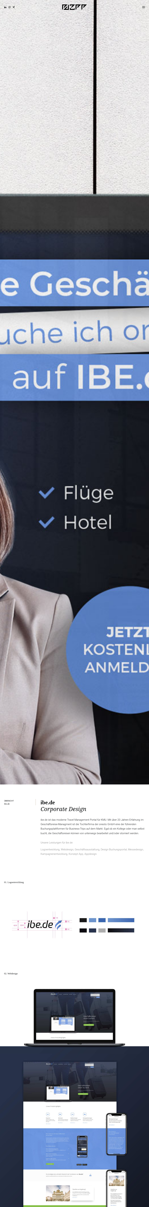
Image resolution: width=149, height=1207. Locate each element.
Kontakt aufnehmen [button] (74, 1044)
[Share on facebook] (118, 1081)
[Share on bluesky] (139, 1081)
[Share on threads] (125, 1081)
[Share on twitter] (121, 1081)
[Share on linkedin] (132, 1081)
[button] (6, 7)
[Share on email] (119, 1084)
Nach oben (134, 1195)
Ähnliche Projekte (74, 1101)
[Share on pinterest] (128, 1081)
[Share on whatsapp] (135, 1081)
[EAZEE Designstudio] (74, 7)
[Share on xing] (142, 1081)
